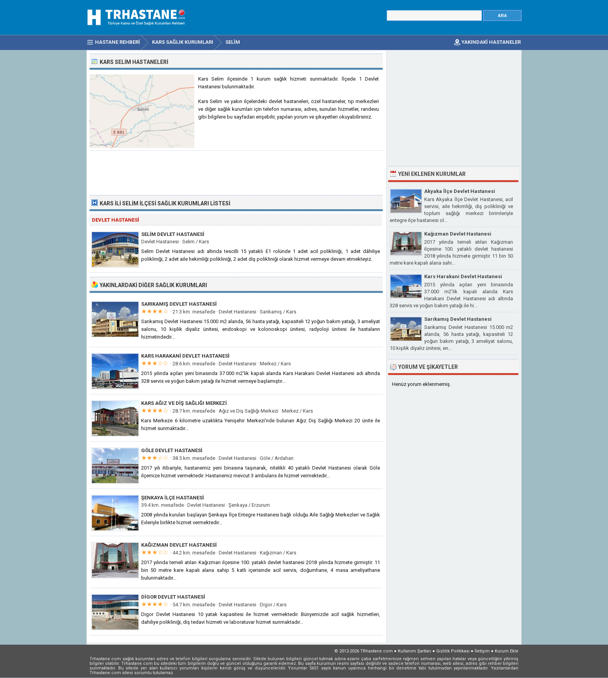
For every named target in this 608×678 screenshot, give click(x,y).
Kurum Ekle (506, 651)
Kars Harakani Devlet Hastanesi (185, 356)
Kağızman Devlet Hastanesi (179, 545)
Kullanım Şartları (414, 651)
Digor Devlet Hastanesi (173, 597)
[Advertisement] (236, 172)
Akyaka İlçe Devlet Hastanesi (459, 191)
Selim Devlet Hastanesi (172, 234)
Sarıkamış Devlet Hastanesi (179, 304)
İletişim (482, 651)
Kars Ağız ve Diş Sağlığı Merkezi (184, 403)
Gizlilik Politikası (453, 651)
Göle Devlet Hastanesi (171, 450)
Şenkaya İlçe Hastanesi (172, 498)
